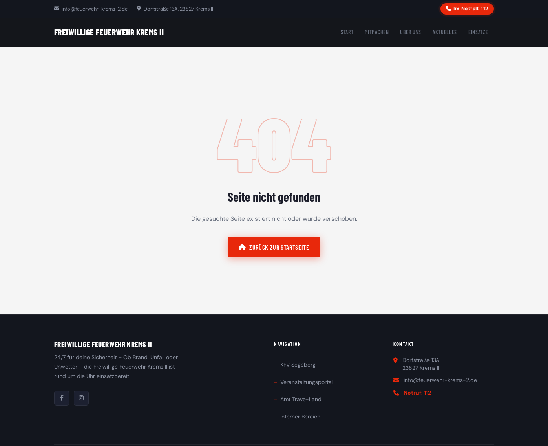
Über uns (410, 32)
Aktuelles (445, 32)
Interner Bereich (300, 416)
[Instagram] (81, 398)
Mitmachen (377, 32)
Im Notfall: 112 (467, 9)
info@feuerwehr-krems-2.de (91, 9)
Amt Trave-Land (300, 399)
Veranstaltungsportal (306, 381)
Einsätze (478, 32)
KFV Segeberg (298, 364)
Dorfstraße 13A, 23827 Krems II (175, 9)
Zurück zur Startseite (274, 247)
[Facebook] (61, 398)
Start (347, 32)
